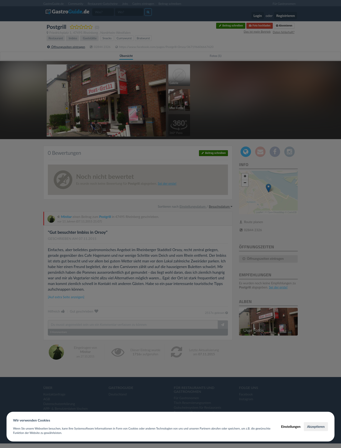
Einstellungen (291, 426)
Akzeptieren (316, 426)
